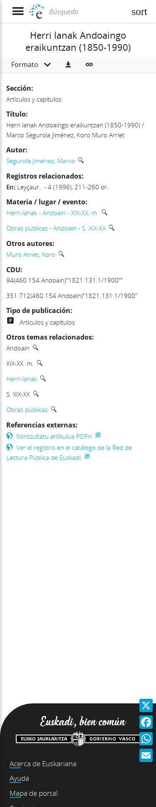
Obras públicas (27, 409)
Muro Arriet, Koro (30, 254)
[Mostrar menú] (17, 11)
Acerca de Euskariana (43, 763)
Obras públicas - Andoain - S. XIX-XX (56, 228)
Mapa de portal (34, 793)
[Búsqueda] (86, 12)
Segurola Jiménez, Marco (40, 160)
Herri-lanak (21, 379)
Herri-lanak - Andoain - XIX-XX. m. (52, 213)
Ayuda (19, 778)
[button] (68, 65)
